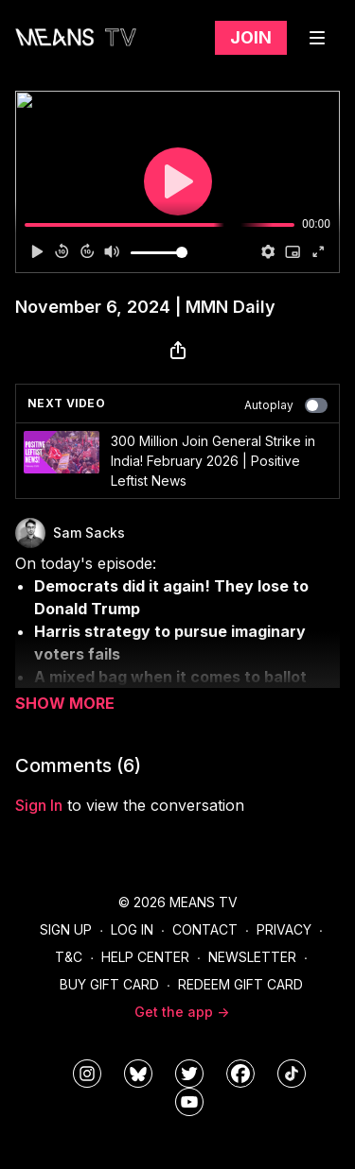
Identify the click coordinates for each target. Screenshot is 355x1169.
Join (251, 37)
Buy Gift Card (109, 984)
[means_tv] (87, 1073)
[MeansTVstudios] (138, 1073)
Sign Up (66, 929)
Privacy (284, 929)
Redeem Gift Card (240, 984)
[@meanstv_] (291, 1073)
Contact (205, 929)
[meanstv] (240, 1073)
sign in (38, 805)
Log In (132, 929)
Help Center (145, 957)
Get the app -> (181, 1012)
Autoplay (286, 405)
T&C (68, 957)
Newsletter (252, 957)
